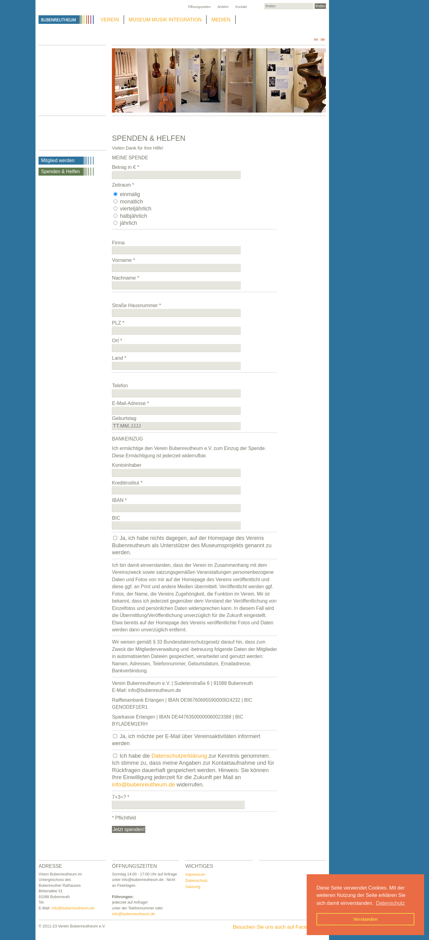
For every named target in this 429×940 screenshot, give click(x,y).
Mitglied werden (58, 160)
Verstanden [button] (365, 919)
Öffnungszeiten (199, 7)
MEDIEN (220, 19)
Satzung (192, 886)
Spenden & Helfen (60, 171)
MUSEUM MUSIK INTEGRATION (165, 19)
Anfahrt (223, 7)
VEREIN (110, 19)
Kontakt (241, 7)
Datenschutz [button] (390, 903)
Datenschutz (196, 880)
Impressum (195, 874)
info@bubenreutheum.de (143, 784)
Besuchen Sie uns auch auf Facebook (279, 927)
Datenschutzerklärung (179, 755)
